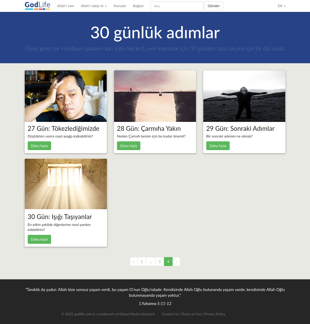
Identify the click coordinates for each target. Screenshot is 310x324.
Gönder (214, 5)
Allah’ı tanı (65, 5)
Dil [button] (282, 5)
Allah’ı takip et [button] (94, 5)
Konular (120, 5)
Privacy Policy (214, 314)
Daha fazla (39, 145)
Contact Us (170, 314)
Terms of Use (191, 314)
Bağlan (138, 5)
